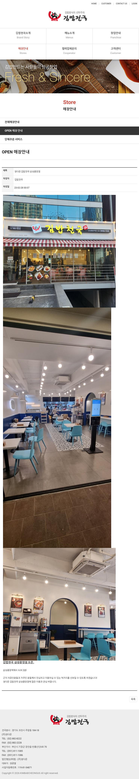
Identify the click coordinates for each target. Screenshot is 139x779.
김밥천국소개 (23, 35)
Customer (106, 4)
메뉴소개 (69, 35)
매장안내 (23, 51)
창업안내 (116, 35)
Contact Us (121, 4)
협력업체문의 (69, 51)
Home (94, 4)
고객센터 (116, 51)
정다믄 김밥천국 (67, 14)
